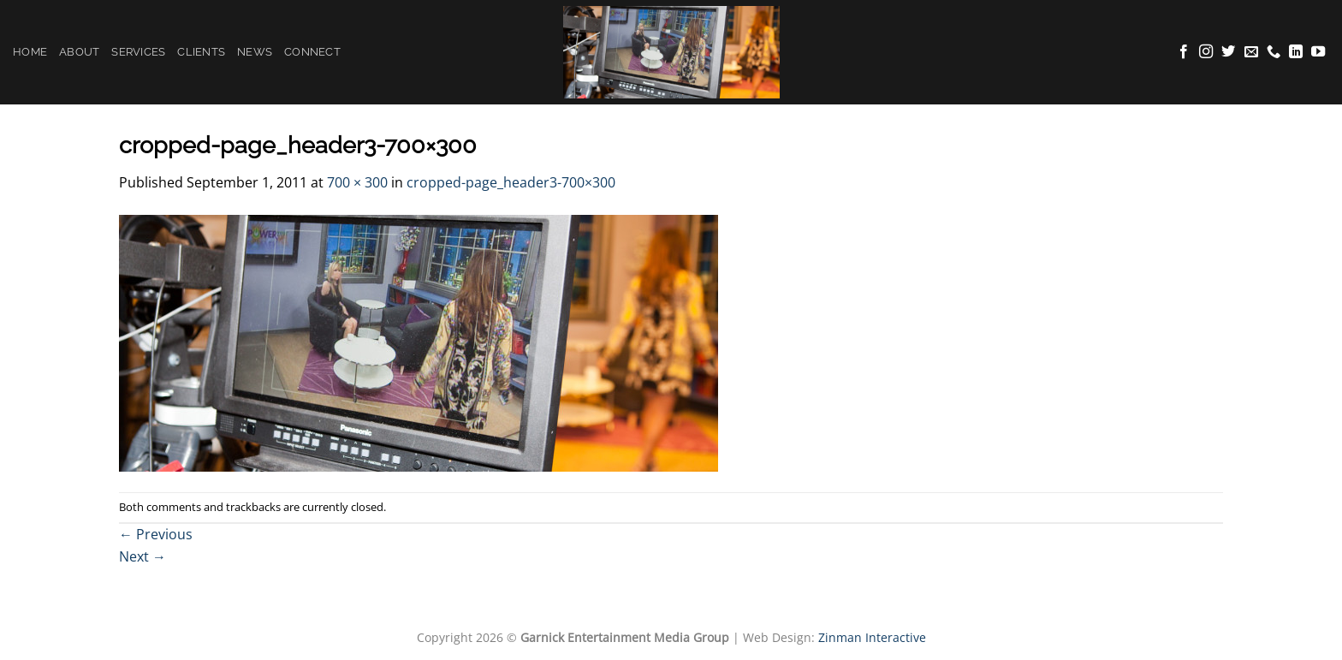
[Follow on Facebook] (1184, 52)
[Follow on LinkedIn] (1296, 52)
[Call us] (1273, 52)
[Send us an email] (1251, 52)
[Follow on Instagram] (1206, 52)
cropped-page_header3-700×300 (511, 182)
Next (142, 556)
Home (30, 51)
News (254, 51)
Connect (312, 51)
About (79, 51)
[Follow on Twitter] (1228, 52)
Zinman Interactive (872, 637)
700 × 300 (357, 182)
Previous (156, 534)
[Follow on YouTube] (1318, 52)
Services (138, 51)
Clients (201, 51)
